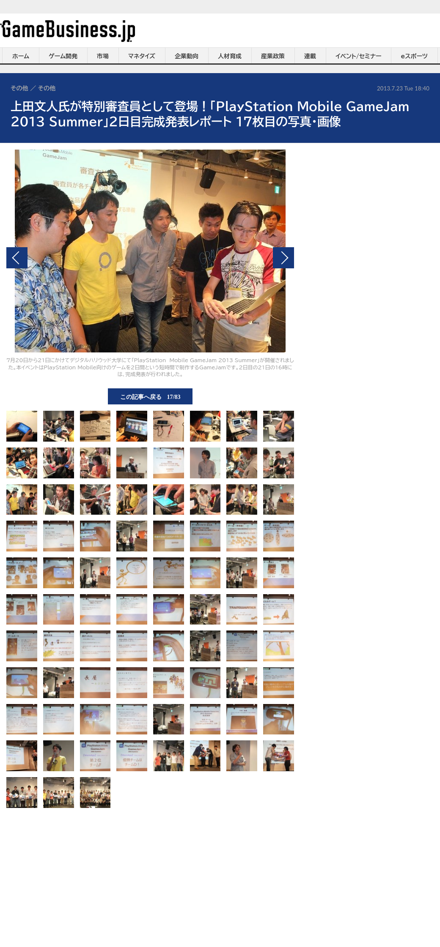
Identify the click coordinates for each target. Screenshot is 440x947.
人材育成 (230, 56)
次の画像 (283, 257)
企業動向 (186, 56)
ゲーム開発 (63, 56)
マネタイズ (141, 56)
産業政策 (273, 56)
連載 (310, 56)
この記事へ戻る (150, 396)
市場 (103, 56)
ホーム (20, 56)
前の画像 (17, 257)
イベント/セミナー (359, 56)
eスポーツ (414, 56)
